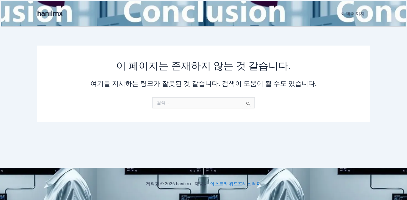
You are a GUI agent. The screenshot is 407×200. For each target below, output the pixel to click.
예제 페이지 (353, 13)
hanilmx (50, 13)
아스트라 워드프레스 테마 (235, 183)
